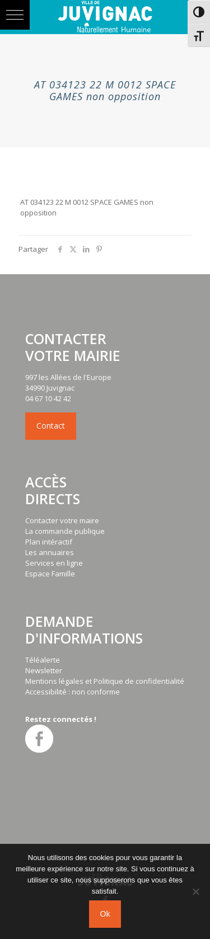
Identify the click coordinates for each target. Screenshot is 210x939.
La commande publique (65, 531)
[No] (196, 891)
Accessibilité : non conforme (72, 692)
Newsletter (43, 670)
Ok (105, 913)
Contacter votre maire (62, 520)
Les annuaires (49, 552)
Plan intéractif (48, 542)
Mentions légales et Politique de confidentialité (104, 681)
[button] (15, 15)
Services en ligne (54, 563)
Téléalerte (42, 660)
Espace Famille (50, 574)
